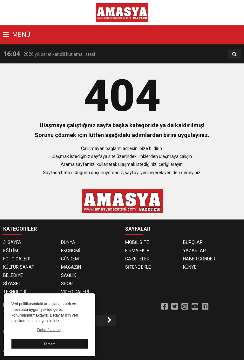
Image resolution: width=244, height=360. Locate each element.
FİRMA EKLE (137, 250)
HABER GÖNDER (199, 258)
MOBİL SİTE (137, 242)
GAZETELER (137, 258)
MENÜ (16, 34)
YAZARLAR (194, 250)
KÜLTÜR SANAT (18, 267)
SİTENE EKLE (138, 267)
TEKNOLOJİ (14, 291)
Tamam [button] (49, 344)
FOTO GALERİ (16, 258)
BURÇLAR (193, 242)
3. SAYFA (12, 242)
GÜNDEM (70, 258)
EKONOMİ (70, 250)
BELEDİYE (13, 275)
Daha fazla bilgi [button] (50, 330)
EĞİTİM (10, 250)
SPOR (67, 283)
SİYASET (12, 283)
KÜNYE (190, 267)
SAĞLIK (68, 275)
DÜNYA (68, 242)
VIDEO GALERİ (75, 291)
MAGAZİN (71, 267)
